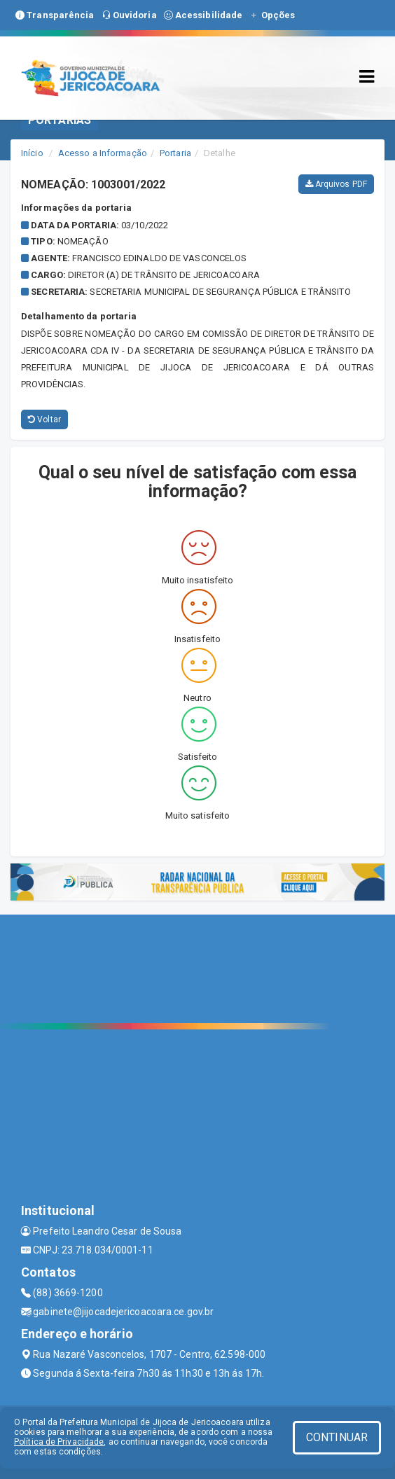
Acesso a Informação (102, 153)
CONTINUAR (337, 1437)
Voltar (44, 419)
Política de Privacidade (59, 1442)
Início (32, 153)
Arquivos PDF (336, 184)
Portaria (175, 153)
